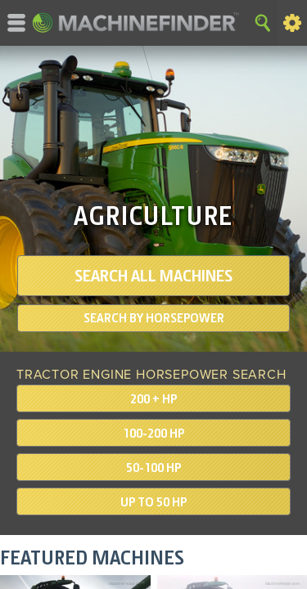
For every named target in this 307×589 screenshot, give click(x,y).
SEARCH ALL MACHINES (153, 276)
